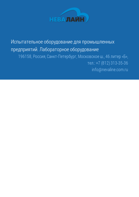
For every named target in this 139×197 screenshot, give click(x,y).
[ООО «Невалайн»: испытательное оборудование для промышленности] (69, 15)
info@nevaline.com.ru (110, 69)
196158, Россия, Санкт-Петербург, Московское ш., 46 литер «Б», (73, 56)
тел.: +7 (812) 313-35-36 (107, 63)
